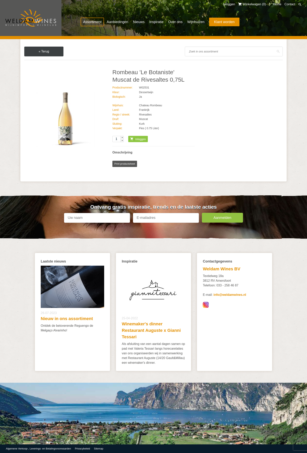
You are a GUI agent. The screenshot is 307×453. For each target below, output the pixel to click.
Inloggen (229, 4)
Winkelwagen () (252, 4)
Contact (289, 4)
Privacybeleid (82, 448)
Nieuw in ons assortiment (67, 318)
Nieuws (138, 22)
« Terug (44, 51)
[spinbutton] (118, 139)
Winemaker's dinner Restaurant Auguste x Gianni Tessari (151, 330)
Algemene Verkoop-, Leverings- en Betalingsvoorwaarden (38, 448)
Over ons (175, 22)
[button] (122, 137)
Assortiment (92, 22)
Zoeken (300, 4)
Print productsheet (124, 163)
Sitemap (98, 448)
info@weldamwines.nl (229, 294)
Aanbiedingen (117, 22)
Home (277, 4)
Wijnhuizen (195, 22)
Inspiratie (156, 22)
